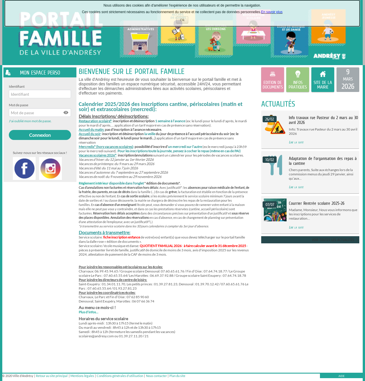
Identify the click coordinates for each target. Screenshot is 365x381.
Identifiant (17, 86)
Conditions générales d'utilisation (120, 376)
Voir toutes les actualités (333, 240)
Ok (184, 20)
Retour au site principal (52, 376)
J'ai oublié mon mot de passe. (30, 121)
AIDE (341, 376)
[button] (66, 112)
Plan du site (177, 376)
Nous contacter (156, 376)
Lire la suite (296, 142)
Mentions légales (82, 376)
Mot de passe (18, 105)
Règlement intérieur (93, 183)
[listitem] (347, 79)
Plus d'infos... (88, 312)
